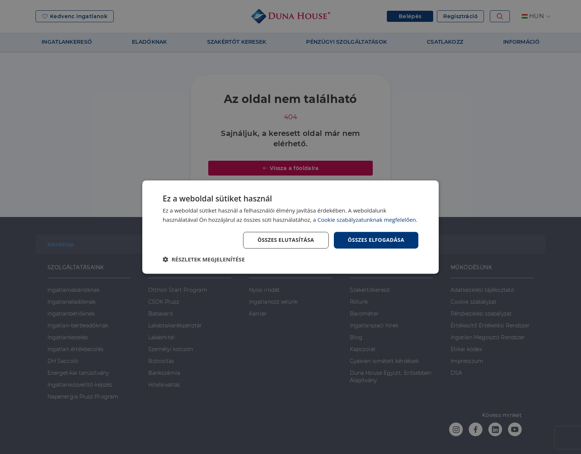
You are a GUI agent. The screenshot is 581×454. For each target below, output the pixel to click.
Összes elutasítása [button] (286, 239)
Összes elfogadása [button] (376, 239)
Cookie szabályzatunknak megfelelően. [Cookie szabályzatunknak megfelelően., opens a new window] (368, 219)
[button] (204, 259)
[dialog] (290, 227)
